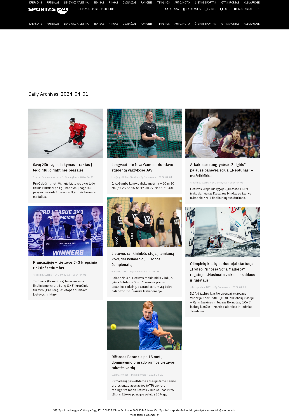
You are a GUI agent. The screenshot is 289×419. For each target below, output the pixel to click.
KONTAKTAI (243, 9)
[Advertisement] (144, 57)
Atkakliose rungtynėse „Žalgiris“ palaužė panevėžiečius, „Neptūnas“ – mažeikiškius (221, 170)
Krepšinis (195, 182)
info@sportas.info (225, 410)
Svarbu (37, 177)
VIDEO (210, 9)
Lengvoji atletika (120, 177)
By (69, 177)
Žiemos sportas (50, 177)
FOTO (225, 9)
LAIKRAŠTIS (191, 9)
